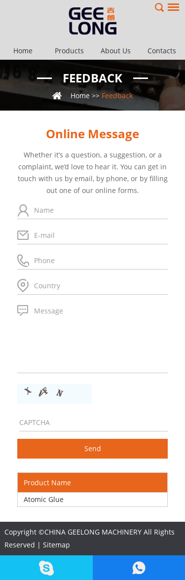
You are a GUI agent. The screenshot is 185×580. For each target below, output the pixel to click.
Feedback (92, 78)
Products (69, 50)
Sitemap (56, 544)
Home (23, 50)
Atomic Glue (44, 499)
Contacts (162, 50)
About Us (116, 50)
